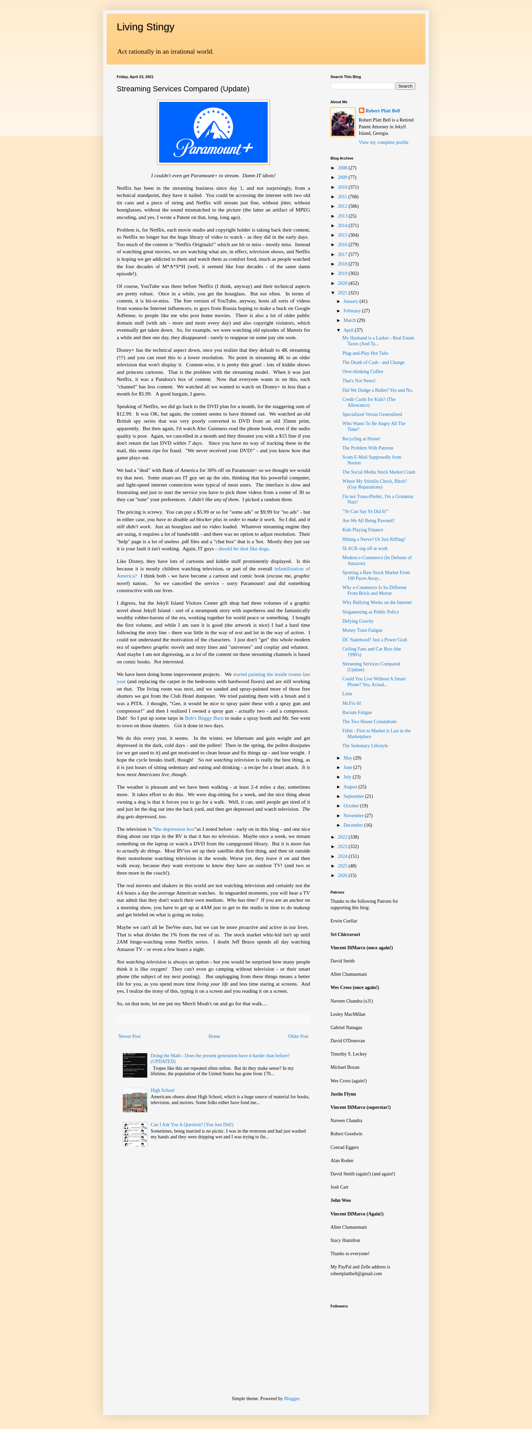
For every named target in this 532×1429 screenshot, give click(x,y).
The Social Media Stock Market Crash (378, 472)
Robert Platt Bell (383, 110)
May (348, 758)
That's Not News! (359, 380)
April (349, 330)
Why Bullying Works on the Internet (377, 602)
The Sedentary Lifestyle (365, 745)
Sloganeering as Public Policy (370, 612)
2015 (343, 235)
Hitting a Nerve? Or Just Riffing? (374, 539)
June (348, 767)
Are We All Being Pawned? (368, 520)
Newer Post (129, 1036)
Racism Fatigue (357, 712)
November (354, 815)
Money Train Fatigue (362, 630)
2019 (343, 273)
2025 (343, 865)
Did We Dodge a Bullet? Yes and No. (377, 390)
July (348, 777)
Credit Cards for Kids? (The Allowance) (369, 402)
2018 (343, 264)
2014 (343, 225)
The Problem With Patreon (367, 448)
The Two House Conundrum (369, 721)
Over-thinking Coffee (362, 371)
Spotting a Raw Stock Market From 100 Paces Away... (376, 575)
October (351, 805)
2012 (343, 206)
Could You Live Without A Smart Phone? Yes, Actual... (374, 681)
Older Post (298, 1036)
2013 (343, 216)
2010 (343, 187)
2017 (343, 254)
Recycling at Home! (361, 438)
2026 (343, 875)
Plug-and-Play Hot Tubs (365, 353)
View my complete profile (384, 142)
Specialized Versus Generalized (372, 414)
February (352, 310)
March (350, 320)
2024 (343, 856)
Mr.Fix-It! (351, 703)
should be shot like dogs (243, 548)
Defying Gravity (358, 621)
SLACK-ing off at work (365, 548)
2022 (343, 837)
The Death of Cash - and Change (373, 362)
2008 (343, 167)
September (354, 796)
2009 (343, 177)
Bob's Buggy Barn (204, 718)
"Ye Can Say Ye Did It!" (365, 511)
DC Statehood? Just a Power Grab (374, 639)
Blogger (291, 1398)
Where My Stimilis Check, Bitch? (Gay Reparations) (374, 484)
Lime (347, 693)
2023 (343, 846)
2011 (343, 196)
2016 (343, 244)
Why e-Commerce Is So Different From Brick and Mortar (374, 590)
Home (214, 1036)
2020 (343, 283)
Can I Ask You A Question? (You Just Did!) (192, 1124)
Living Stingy (145, 26)
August (350, 786)
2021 (343, 292)
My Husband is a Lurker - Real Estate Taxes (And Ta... (378, 340)
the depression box (174, 829)
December (353, 825)
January (351, 301)
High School (162, 1090)
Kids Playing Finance (362, 529)
